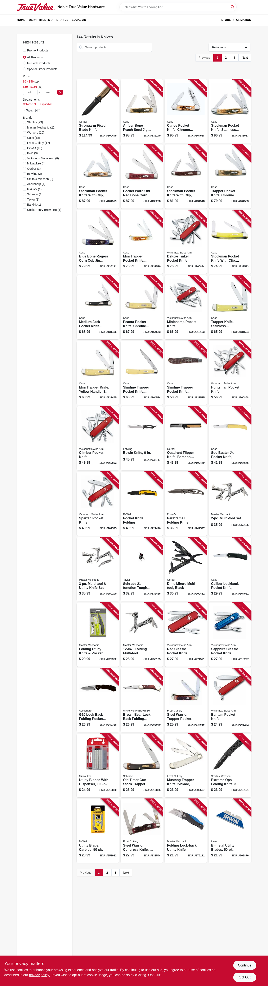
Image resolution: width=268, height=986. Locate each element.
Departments (39, 19)
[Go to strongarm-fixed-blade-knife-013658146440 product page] (98, 111)
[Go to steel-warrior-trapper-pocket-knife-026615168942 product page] (186, 700)
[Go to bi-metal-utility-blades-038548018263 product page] (230, 831)
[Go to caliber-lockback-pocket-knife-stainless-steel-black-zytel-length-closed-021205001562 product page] (230, 569)
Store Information (236, 19)
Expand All (46, 104)
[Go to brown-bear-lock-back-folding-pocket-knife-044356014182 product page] (142, 700)
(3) (34, 168)
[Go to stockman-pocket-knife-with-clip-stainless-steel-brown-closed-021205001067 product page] (186, 176)
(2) (34, 173)
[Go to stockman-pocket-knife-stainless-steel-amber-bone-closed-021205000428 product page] (230, 111)
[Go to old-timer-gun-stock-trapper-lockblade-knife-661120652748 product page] (142, 766)
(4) (36, 163)
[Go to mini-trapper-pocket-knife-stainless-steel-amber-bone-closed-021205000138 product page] (142, 242)
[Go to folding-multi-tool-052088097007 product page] (142, 635)
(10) (34, 148)
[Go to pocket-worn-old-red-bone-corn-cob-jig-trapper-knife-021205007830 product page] (142, 176)
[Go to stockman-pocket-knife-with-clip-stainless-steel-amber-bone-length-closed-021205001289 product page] (98, 176)
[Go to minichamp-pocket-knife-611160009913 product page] (186, 307)
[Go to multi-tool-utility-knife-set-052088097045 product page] (98, 569)
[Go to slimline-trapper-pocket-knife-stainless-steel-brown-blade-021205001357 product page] (186, 373)
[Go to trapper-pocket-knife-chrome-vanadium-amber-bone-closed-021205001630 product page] (230, 176)
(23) (35, 122)
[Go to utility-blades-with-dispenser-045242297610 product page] (98, 766)
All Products (35, 57)
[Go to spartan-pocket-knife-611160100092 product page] (98, 504)
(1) (36, 184)
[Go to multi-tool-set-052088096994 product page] (230, 504)
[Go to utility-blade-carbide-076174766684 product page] (98, 831)
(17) (38, 142)
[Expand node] (24, 110)
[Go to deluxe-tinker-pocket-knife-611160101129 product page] (186, 242)
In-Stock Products (38, 63)
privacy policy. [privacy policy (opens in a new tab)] (39, 975)
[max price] (48, 92)
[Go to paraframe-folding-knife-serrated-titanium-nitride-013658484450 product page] (186, 504)
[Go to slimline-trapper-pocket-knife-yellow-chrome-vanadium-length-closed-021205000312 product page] (142, 373)
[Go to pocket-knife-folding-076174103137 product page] (142, 504)
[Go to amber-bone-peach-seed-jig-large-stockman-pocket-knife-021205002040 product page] (142, 111)
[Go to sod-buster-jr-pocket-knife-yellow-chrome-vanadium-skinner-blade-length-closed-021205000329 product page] (230, 438)
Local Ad (79, 19)
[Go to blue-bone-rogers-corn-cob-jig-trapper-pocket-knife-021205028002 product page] (98, 242)
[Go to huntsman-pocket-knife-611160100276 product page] (230, 373)
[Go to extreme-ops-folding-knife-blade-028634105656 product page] (230, 766)
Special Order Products (42, 69)
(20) (35, 132)
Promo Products (37, 50)
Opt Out (244, 977)
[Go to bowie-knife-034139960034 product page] (142, 438)
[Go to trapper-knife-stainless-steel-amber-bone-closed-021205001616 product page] (230, 307)
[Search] (233, 6)
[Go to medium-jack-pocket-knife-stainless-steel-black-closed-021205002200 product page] (98, 307)
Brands (62, 19)
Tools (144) (33, 110)
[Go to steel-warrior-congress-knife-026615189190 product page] (142, 831)
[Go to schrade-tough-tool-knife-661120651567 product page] (142, 569)
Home (21, 19)
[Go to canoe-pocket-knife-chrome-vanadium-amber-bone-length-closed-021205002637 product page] (186, 111)
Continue (244, 965)
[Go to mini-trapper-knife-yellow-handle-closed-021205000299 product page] (98, 373)
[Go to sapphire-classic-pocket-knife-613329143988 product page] (230, 635)
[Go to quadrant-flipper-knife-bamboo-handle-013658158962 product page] (186, 438)
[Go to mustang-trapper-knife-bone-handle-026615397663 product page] (186, 766)
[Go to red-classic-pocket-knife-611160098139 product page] (186, 635)
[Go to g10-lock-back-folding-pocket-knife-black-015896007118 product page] (98, 700)
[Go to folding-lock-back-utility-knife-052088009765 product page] (186, 831)
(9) (32, 153)
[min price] (30, 92)
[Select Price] (60, 92)
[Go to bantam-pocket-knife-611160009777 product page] (230, 700)
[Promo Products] (24, 50)
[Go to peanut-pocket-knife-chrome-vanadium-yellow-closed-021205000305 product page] (142, 307)
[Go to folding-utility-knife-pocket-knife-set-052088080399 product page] (98, 635)
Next (245, 57)
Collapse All (29, 104)
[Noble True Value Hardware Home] (36, 7)
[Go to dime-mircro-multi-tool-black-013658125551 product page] (186, 569)
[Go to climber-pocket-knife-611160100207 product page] (98, 438)
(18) (33, 137)
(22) (41, 127)
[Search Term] (178, 7)
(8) (43, 158)
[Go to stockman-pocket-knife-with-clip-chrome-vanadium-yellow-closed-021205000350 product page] (230, 242)
